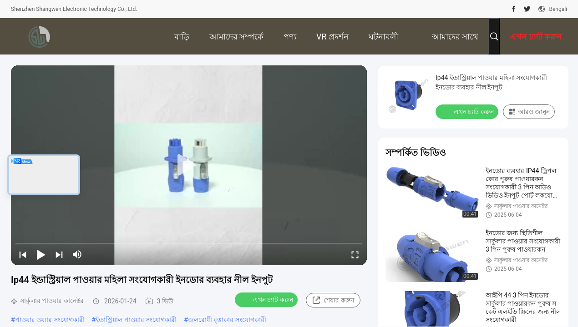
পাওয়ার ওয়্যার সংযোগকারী (50, 319)
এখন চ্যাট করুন (267, 299)
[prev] (23, 254)
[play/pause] (41, 254)
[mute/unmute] (77, 254)
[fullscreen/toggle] (355, 254)
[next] (59, 254)
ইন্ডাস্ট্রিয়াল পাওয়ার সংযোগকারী (136, 319)
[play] (188, 165)
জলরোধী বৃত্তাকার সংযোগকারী (227, 319)
